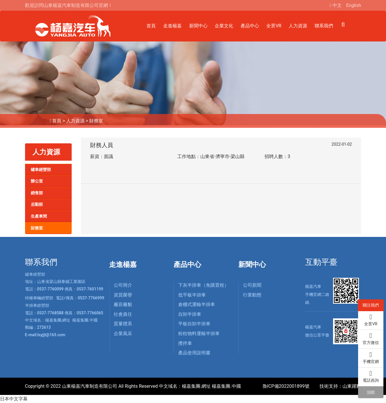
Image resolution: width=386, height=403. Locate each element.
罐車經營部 (41, 169)
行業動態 (252, 295)
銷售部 (37, 193)
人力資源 (298, 25)
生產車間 (39, 216)
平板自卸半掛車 (194, 323)
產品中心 (250, 25)
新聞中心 (198, 25)
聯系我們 (324, 25)
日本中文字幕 (14, 399)
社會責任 (123, 314)
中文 (337, 5)
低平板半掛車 (192, 295)
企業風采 (123, 333)
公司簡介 (123, 285)
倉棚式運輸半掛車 (196, 304)
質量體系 (123, 323)
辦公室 (37, 181)
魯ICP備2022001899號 (286, 386)
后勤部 (37, 204)
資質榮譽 (123, 295)
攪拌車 (185, 343)
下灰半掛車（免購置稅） (203, 285)
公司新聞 (252, 285)
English (353, 5)
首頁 (151, 25)
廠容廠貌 (123, 304)
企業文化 (224, 25)
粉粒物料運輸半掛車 (199, 333)
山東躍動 (352, 386)
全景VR (273, 25)
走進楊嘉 (172, 25)
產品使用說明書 (194, 353)
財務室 (96, 120)
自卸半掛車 (189, 314)
